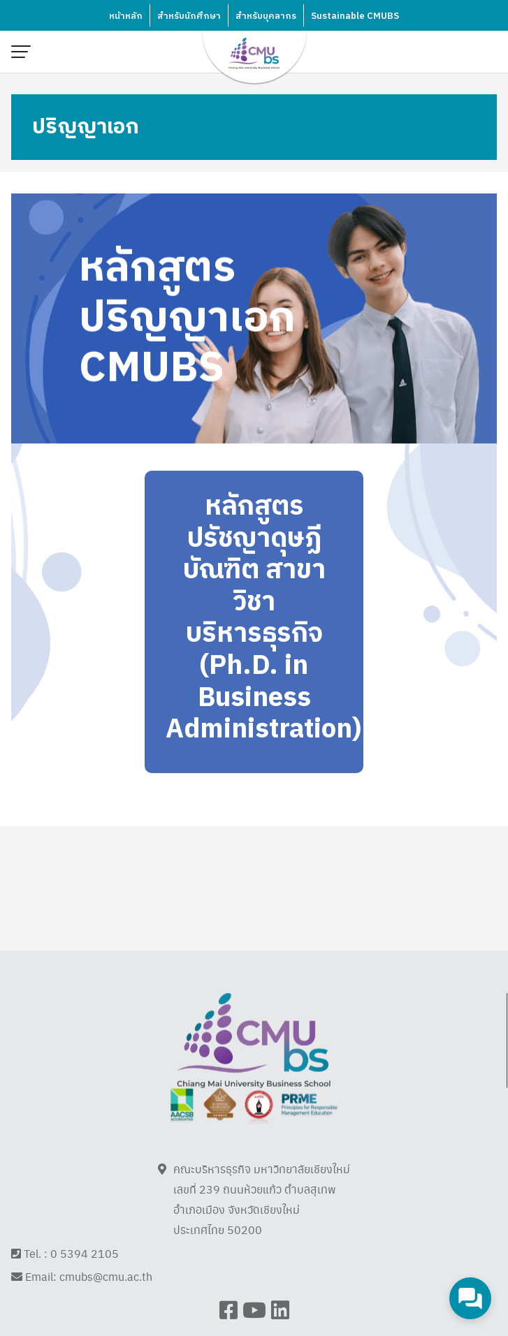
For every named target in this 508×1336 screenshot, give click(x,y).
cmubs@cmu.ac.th (105, 1292)
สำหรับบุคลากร (265, 16)
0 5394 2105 (84, 1269)
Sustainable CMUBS (355, 16)
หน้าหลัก (126, 16)
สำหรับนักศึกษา (189, 16)
